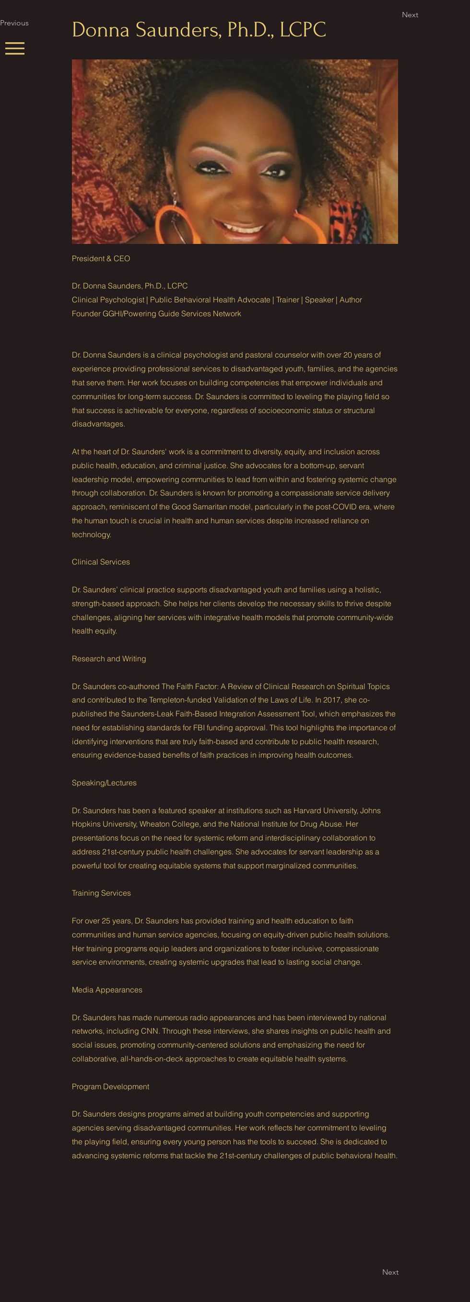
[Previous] (31, 23)
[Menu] (14, 48)
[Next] (433, 14)
